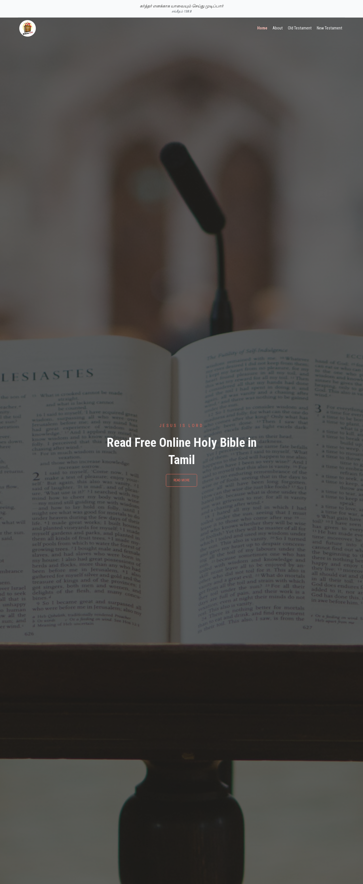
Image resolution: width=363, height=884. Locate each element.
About (278, 28)
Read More (182, 480)
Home (262, 28)
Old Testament (300, 28)
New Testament (329, 28)
